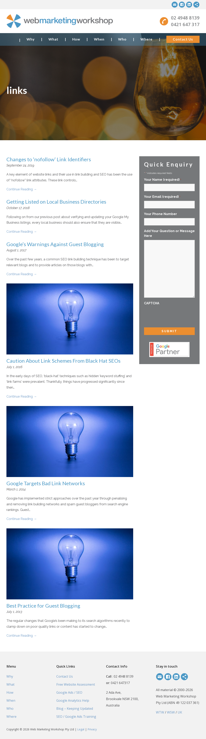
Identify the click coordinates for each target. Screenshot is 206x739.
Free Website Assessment (75, 684)
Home (11, 39)
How (76, 39)
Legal (80, 729)
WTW (160, 712)
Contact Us (183, 39)
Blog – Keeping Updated (74, 708)
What (53, 39)
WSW (171, 712)
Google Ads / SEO (69, 692)
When (99, 39)
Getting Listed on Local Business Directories (56, 202)
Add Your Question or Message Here (169, 233)
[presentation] (174, 315)
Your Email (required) (162, 197)
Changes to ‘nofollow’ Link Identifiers (48, 159)
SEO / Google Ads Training (76, 716)
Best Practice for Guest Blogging (43, 606)
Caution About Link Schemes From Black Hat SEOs (63, 361)
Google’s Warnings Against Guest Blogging (55, 244)
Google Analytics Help (72, 700)
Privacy (92, 729)
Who (122, 39)
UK (180, 712)
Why (31, 39)
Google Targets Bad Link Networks (45, 483)
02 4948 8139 (185, 18)
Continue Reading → (21, 189)
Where (146, 39)
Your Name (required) (162, 180)
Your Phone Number (160, 214)
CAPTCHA (151, 303)
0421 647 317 (185, 24)
